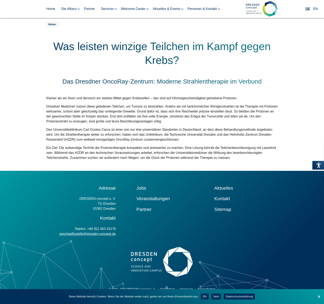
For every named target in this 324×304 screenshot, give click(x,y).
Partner (89, 9)
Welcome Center (133, 9)
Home (50, 9)
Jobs (141, 188)
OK (205, 296)
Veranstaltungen (153, 198)
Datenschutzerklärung (239, 296)
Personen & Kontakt (202, 9)
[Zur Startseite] (262, 9)
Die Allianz (69, 9)
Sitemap (222, 209)
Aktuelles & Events (166, 9)
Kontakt (222, 198)
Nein (216, 296)
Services (107, 9)
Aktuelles (223, 188)
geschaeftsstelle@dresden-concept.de (88, 234)
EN (315, 9)
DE (308, 9)
